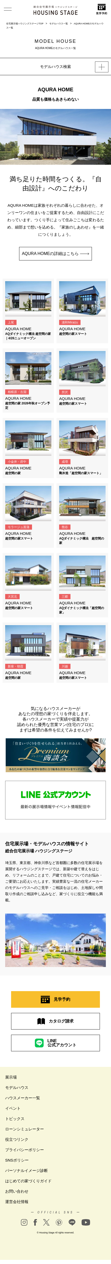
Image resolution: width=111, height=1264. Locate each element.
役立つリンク (16, 1139)
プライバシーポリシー (24, 1150)
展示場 (11, 1077)
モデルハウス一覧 (58, 23)
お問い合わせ (16, 1191)
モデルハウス (16, 1087)
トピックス (15, 1118)
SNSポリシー (17, 1160)
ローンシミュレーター (24, 1129)
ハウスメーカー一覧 (22, 1098)
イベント (13, 1108)
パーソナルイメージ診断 (26, 1170)
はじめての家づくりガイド (28, 1181)
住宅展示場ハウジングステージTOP (24, 23)
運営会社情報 (16, 1201)
